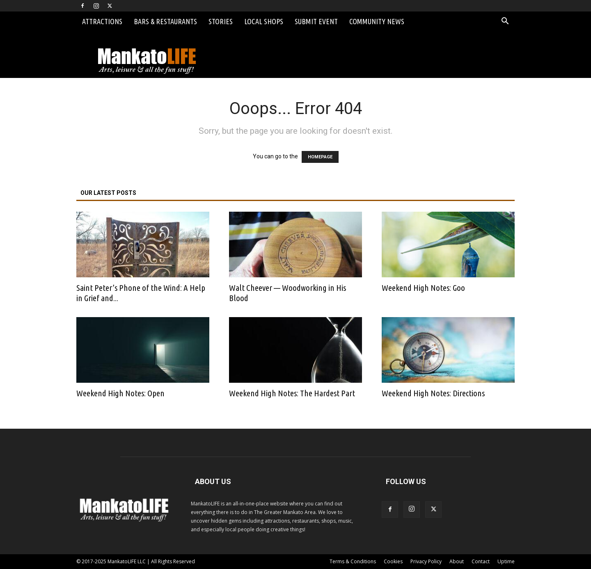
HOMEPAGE (320, 157)
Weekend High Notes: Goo (423, 287)
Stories (220, 21)
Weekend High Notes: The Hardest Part (292, 393)
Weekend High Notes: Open (120, 393)
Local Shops (263, 21)
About (456, 561)
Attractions (102, 21)
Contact (481, 561)
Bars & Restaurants (165, 21)
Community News (376, 21)
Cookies (393, 561)
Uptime (506, 561)
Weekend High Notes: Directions (433, 393)
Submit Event (316, 21)
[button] (505, 22)
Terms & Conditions (353, 561)
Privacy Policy (426, 561)
